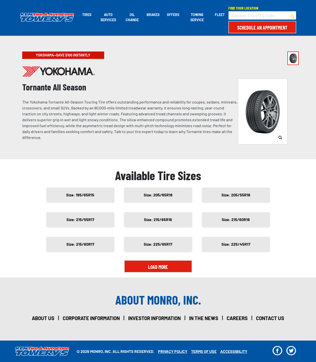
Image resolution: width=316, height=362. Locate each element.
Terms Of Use (204, 351)
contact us (270, 318)
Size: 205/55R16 (235, 194)
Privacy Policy (172, 351)
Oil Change (132, 17)
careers (237, 318)
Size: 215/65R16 (158, 219)
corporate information (91, 318)
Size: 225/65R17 (158, 244)
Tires (86, 15)
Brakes (153, 15)
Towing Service (197, 17)
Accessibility (233, 351)
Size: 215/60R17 (80, 244)
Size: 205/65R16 (158, 194)
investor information (154, 318)
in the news (203, 318)
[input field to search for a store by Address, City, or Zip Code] (262, 15)
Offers (173, 15)
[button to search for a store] (292, 15)
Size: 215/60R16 (236, 219)
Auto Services (108, 17)
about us (43, 318)
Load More (158, 267)
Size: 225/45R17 (235, 244)
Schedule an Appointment (262, 28)
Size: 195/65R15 (80, 194)
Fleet (220, 15)
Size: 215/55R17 (80, 219)
